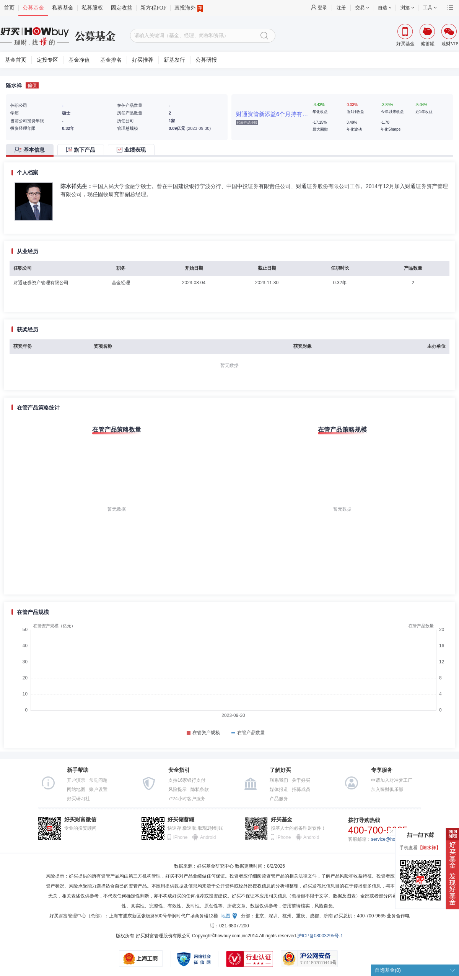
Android (207, 837)
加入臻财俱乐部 (387, 789)
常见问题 (98, 780)
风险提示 (177, 789)
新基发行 (174, 60)
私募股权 (92, 8)
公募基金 (33, 8)
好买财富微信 (80, 819)
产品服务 (279, 798)
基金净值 (79, 60)
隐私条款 (199, 789)
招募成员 (301, 789)
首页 (9, 8)
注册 (341, 7)
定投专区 (47, 60)
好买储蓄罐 (181, 819)
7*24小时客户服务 (186, 798)
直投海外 (188, 8)
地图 (225, 916)
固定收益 (121, 8)
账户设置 (98, 789)
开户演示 (76, 780)
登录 (322, 7)
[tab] (31, 150)
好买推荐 (142, 60)
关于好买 (301, 780)
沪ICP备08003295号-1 (320, 935)
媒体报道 (279, 789)
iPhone (180, 837)
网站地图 (76, 789)
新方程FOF (153, 8)
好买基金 (281, 819)
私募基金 (62, 8)
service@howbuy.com (393, 839)
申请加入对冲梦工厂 (391, 780)
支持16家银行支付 (186, 780)
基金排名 (111, 60)
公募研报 (206, 60)
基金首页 (15, 60)
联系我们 (279, 780)
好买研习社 (78, 798)
